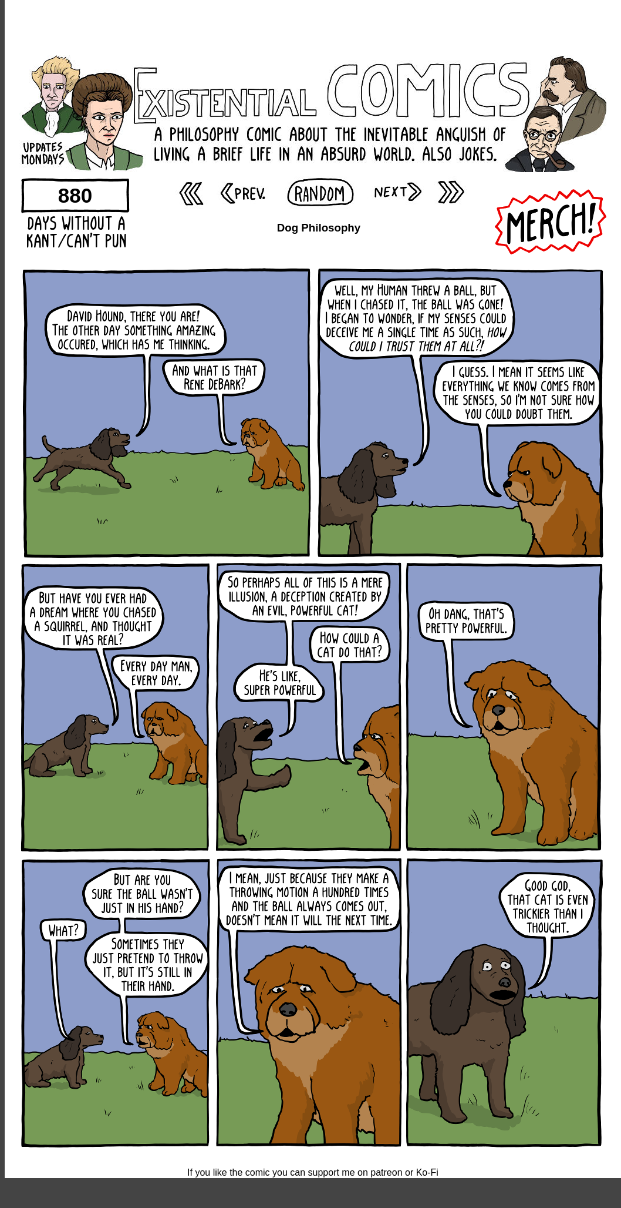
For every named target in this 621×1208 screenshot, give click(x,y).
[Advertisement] (312, 26)
